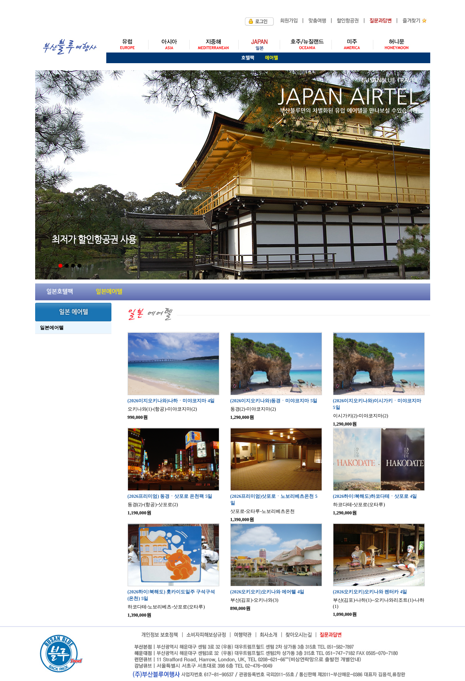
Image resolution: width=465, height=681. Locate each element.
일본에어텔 (52, 327)
